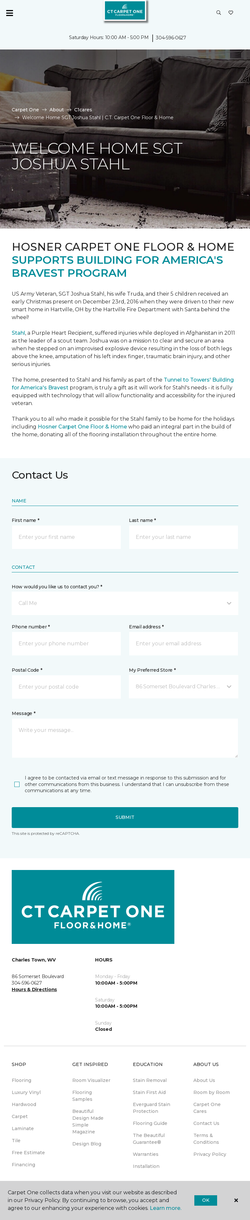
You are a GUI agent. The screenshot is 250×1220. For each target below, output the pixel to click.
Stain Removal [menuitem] (150, 1080)
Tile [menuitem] (16, 1140)
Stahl (18, 333)
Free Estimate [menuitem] (28, 1153)
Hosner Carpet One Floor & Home (82, 427)
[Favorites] (231, 13)
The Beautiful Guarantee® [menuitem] (149, 1138)
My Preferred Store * (152, 670)
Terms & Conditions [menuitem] (206, 1138)
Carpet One (25, 110)
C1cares (83, 110)
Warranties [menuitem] (146, 1154)
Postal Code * (27, 670)
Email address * (146, 626)
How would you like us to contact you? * (57, 586)
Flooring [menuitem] (21, 1080)
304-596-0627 (171, 38)
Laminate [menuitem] (23, 1128)
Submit (125, 817)
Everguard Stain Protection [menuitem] (151, 1107)
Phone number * (31, 626)
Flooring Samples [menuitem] (82, 1095)
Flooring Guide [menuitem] (150, 1123)
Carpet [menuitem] (20, 1116)
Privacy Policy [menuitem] (209, 1154)
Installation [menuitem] (146, 1166)
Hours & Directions (34, 989)
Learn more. (165, 1208)
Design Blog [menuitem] (86, 1144)
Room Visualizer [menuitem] (91, 1080)
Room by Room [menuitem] (211, 1092)
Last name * (142, 520)
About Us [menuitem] (204, 1080)
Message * (23, 713)
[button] (219, 13)
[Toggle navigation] (9, 13)
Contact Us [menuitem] (206, 1123)
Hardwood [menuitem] (24, 1104)
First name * (25, 520)
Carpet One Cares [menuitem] (207, 1107)
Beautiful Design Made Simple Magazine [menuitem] (88, 1121)
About (56, 110)
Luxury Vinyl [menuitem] (26, 1092)
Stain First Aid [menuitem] (149, 1092)
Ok (205, 1200)
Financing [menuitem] (23, 1165)
